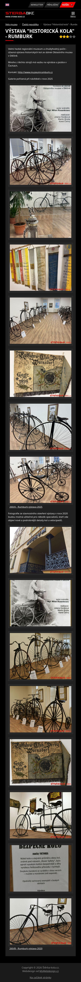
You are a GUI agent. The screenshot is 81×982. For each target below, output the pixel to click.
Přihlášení (52, 4)
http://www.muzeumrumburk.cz (35, 72)
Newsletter (37, 4)
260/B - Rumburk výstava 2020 (26, 948)
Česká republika (30, 24)
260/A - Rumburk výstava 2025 (26, 506)
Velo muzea (11, 24)
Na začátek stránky (40, 977)
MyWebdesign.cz (49, 971)
